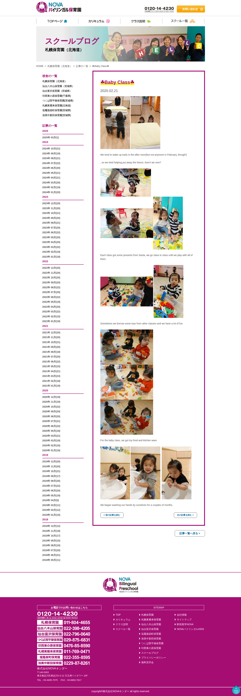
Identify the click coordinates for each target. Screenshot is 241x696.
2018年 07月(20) (51, 550)
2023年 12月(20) (51, 203)
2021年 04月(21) (51, 371)
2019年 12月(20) (51, 461)
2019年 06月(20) (51, 490)
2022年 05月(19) (51, 302)
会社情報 (182, 615)
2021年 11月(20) (51, 337)
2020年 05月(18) (51, 431)
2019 (45, 454)
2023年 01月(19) (51, 256)
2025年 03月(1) (50, 137)
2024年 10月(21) (51, 148)
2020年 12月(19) (51, 397)
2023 (45, 196)
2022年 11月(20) (51, 273)
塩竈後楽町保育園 (151, 634)
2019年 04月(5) (50, 500)
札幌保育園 (147, 615)
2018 (45, 519)
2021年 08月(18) (51, 352)
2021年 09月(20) (51, 347)
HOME (40, 66)
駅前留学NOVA (185, 624)
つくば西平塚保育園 (152, 643)
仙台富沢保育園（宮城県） (57, 91)
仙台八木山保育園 (151, 624)
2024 (45, 141)
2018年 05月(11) (51, 560)
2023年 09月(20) (51, 218)
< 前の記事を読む (112, 515)
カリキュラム (123, 619)
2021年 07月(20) (51, 356)
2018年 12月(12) (51, 526)
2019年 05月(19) (51, 495)
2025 (45, 130)
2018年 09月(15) (51, 540)
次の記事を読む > (185, 515)
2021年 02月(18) (51, 381)
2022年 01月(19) (51, 321)
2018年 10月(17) (51, 535)
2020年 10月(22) (51, 406)
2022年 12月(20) (51, 268)
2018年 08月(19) (51, 545)
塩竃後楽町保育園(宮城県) (56, 110)
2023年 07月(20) (51, 227)
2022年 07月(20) (51, 292)
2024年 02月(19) (51, 187)
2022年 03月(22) (51, 311)
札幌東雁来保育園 (151, 619)
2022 (45, 261)
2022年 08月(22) (51, 287)
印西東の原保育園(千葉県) (56, 96)
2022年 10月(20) (51, 277)
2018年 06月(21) (51, 555)
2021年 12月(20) (51, 332)
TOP (118, 615)
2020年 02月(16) (51, 445)
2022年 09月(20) (51, 282)
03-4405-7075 (50, 680)
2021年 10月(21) (51, 342)
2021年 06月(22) (51, 361)
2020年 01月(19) (51, 450)
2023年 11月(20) (51, 208)
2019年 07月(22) (51, 486)
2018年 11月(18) (51, 531)
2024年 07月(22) (51, 163)
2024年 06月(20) (51, 168)
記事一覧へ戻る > (189, 533)
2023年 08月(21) (51, 222)
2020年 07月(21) (51, 421)
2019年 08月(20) (51, 481)
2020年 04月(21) (51, 436)
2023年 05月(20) (51, 237)
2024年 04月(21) (51, 177)
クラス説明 (122, 624)
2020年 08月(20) (51, 416)
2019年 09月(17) (51, 476)
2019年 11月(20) (51, 466)
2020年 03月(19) (51, 440)
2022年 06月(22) (51, 297)
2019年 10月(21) (51, 471)
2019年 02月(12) (51, 510)
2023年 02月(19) (51, 252)
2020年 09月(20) (51, 411)
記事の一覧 (82, 66)
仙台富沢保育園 (150, 629)
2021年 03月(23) (51, 376)
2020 (45, 390)
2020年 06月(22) (51, 426)
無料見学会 (147, 662)
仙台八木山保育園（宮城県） (58, 86)
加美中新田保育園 (151, 638)
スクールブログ (150, 653)
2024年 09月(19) (51, 153)
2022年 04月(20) (51, 307)
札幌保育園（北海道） (59, 66)
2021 (45, 325)
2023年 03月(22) (51, 247)
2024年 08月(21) (51, 158)
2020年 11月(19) (51, 402)
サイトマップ (184, 619)
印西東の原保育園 (151, 648)
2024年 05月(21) (51, 173)
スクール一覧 (123, 629)
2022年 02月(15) (51, 316)
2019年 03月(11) (51, 505)
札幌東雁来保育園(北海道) (56, 105)
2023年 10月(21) (51, 213)
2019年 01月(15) (51, 515)
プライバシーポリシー (153, 657)
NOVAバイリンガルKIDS (190, 629)
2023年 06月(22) (51, 232)
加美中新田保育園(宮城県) (56, 115)
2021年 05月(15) (51, 366)
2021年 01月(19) (51, 385)
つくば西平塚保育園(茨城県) (57, 100)
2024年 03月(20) (51, 182)
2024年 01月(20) (51, 192)
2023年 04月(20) (51, 242)
